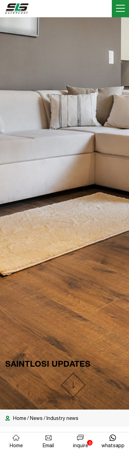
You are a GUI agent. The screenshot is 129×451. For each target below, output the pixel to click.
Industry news (62, 418)
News (36, 418)
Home (19, 418)
